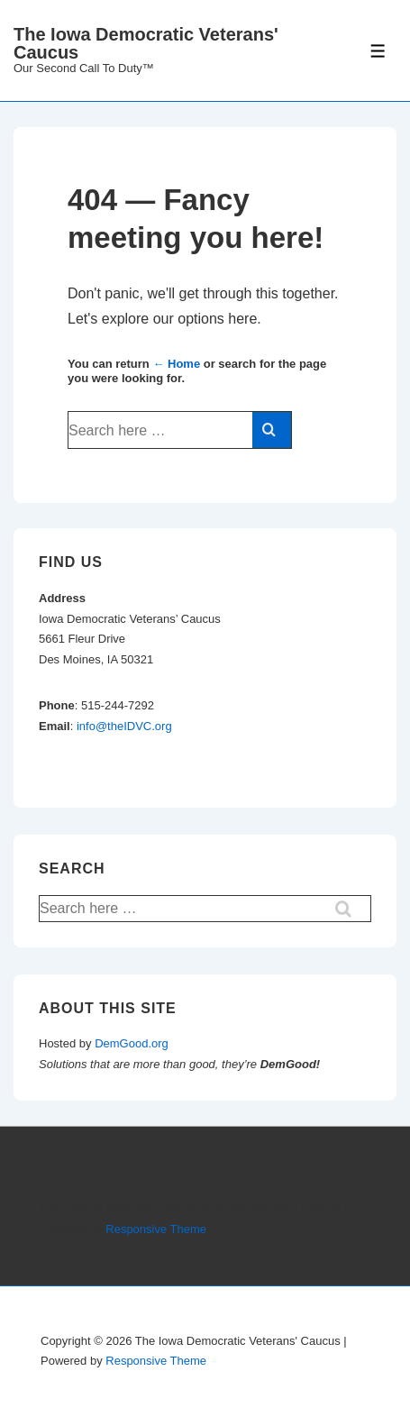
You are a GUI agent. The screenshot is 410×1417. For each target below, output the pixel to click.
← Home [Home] (176, 363)
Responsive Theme (155, 1229)
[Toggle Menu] (378, 51)
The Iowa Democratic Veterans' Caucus (146, 43)
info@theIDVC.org (124, 726)
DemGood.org (132, 1043)
